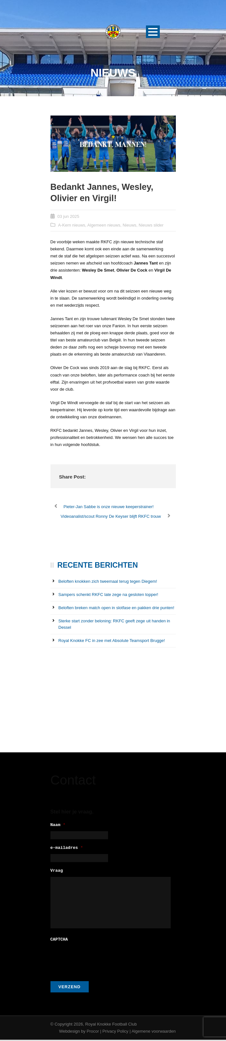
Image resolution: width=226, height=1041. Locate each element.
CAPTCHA (59, 941)
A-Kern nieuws (72, 225)
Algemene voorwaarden (153, 1032)
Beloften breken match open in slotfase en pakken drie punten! (117, 607)
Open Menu (153, 31)
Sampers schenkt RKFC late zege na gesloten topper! (108, 594)
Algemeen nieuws (104, 225)
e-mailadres (66, 849)
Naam (58, 825)
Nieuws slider (151, 225)
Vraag (56, 873)
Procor (92, 1032)
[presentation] (99, 959)
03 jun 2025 (68, 216)
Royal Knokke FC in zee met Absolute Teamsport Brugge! (112, 640)
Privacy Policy (115, 1032)
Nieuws (129, 225)
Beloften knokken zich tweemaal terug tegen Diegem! (108, 581)
